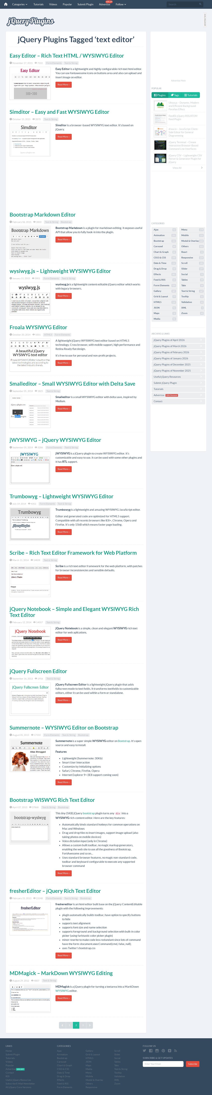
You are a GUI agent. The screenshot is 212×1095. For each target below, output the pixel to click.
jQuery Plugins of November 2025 (178, 370)
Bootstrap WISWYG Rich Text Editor (52, 800)
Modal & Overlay (192, 241)
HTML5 (48, 334)
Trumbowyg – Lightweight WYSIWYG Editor (61, 496)
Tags (175, 95)
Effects (165, 274)
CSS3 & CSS (165, 257)
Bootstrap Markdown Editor (43, 215)
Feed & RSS (165, 279)
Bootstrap (66, 222)
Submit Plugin (85, 4)
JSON (165, 307)
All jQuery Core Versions (18, 1087)
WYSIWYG (62, 990)
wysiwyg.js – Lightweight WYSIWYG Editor (60, 271)
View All (188, 167)
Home (9, 1051)
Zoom (192, 313)
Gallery (165, 291)
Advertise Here (178, 80)
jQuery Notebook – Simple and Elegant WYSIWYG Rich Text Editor (74, 612)
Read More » (64, 84)
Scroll (192, 263)
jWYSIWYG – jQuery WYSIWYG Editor (55, 440)
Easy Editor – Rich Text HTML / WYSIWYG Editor (67, 56)
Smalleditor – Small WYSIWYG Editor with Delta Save (72, 384)
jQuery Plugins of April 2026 (178, 339)
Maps (165, 313)
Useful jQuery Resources (178, 376)
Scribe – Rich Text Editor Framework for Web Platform (73, 553)
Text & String (71, 63)
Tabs (192, 285)
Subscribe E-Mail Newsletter (20, 1083)
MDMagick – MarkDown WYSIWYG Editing (61, 973)
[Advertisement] (76, 185)
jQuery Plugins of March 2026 (178, 346)
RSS (7, 1076)
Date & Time (165, 263)
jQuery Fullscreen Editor (38, 671)
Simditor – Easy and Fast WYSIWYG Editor (59, 112)
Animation (165, 235)
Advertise (106, 3)
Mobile (192, 235)
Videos (53, 4)
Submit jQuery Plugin (178, 382)
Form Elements (54, 63)
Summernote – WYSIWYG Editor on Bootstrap (64, 728)
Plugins (160, 95)
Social (192, 274)
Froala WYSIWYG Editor (38, 327)
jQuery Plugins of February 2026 (178, 352)
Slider (192, 268)
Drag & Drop (165, 268)
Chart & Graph (165, 252)
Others (192, 246)
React (192, 252)
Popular (67, 4)
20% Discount (171, 395)
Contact (178, 401)
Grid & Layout (165, 296)
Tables (192, 279)
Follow (121, 4)
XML (192, 307)
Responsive (192, 257)
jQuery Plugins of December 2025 (178, 364)
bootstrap (89, 813)
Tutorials (38, 4)
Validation (192, 302)
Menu (192, 229)
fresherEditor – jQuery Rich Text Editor (55, 891)
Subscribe (192, 1064)
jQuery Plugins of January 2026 (178, 358)
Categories (20, 4)
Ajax (165, 229)
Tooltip (192, 296)
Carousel (165, 246)
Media (165, 318)
